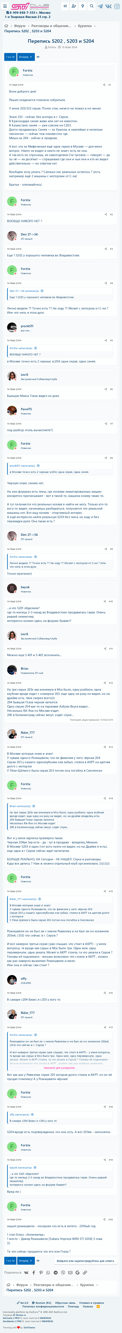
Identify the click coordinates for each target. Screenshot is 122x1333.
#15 (111, 891)
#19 (111, 1159)
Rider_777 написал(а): (23, 899)
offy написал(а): (20, 1114)
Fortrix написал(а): (21, 348)
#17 (111, 1027)
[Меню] (5, 6)
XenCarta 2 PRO (11, 1317)
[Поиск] (91, 6)
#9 (111, 548)
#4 (111, 283)
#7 (111, 423)
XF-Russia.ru (19, 1314)
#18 (111, 1106)
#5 (111, 340)
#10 (111, 601)
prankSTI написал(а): (22, 465)
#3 (111, 248)
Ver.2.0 (22, 1302)
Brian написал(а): (20, 806)
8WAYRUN (45, 1317)
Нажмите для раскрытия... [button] (60, 1067)
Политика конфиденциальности (43, 1306)
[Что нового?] (83, 6)
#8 (111, 457)
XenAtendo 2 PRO (12, 1321)
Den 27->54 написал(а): (24, 290)
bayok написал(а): (21, 1167)
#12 (111, 682)
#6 (111, 389)
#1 (109, 84)
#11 (111, 648)
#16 (111, 992)
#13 (111, 746)
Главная (88, 1306)
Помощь (73, 1306)
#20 (110, 1219)
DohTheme (29, 1327)
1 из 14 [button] (10, 56)
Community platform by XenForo (35, 1311)
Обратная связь (65, 1302)
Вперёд (26, 56)
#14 (111, 798)
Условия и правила (91, 1302)
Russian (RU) (41, 1302)
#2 (111, 214)
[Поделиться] (104, 84)
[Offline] (17, 75)
